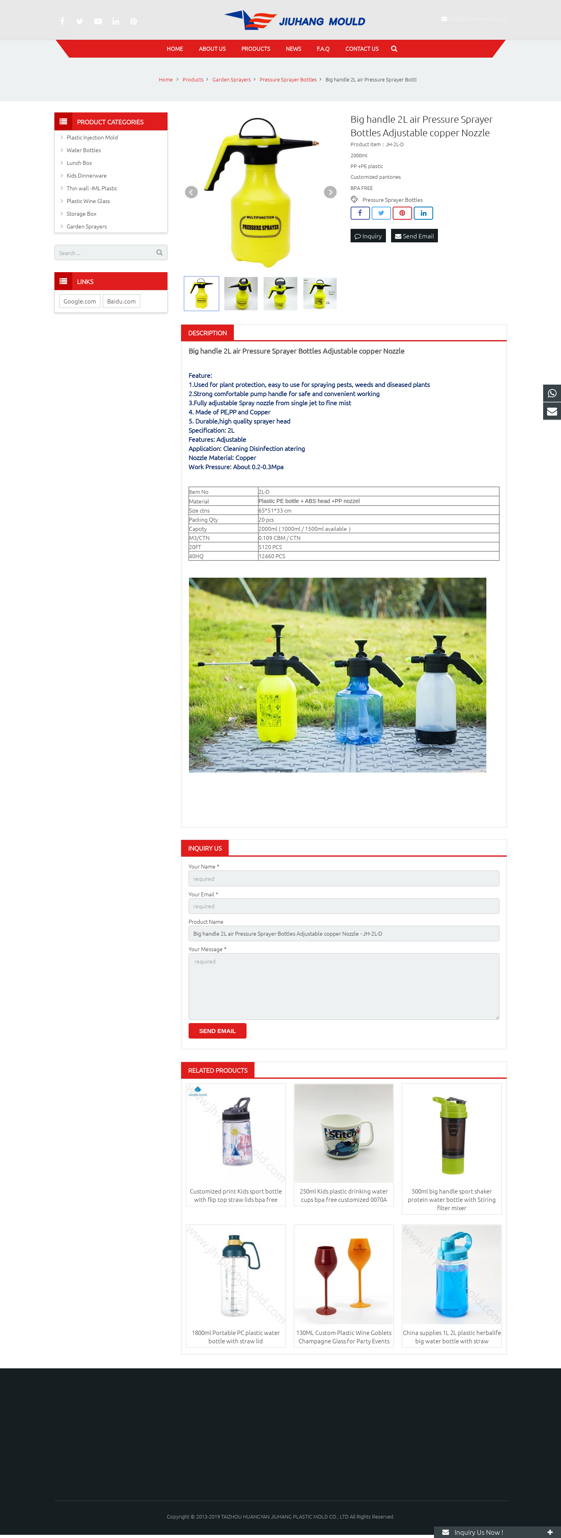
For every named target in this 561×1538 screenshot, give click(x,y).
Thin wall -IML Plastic (92, 188)
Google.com (80, 301)
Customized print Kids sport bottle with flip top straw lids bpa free (236, 1195)
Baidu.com (121, 301)
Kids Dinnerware (87, 175)
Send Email (414, 235)
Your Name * (204, 866)
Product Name (206, 921)
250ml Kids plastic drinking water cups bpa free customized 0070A (344, 1195)
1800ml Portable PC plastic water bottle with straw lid (236, 1336)
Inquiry (368, 235)
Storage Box (81, 213)
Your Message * (208, 949)
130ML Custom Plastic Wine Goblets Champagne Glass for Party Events (343, 1336)
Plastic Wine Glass (88, 201)
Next (330, 192)
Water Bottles (84, 150)
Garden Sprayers (87, 226)
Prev (191, 192)
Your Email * (203, 894)
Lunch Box (79, 162)
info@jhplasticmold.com (477, 18)
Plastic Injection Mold (92, 137)
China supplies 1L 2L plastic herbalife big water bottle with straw (452, 1336)
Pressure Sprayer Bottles (392, 199)
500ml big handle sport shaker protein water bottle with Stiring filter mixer (452, 1199)
